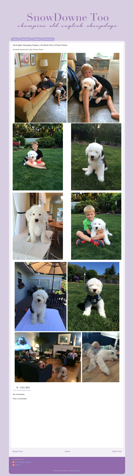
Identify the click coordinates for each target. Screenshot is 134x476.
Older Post (116, 451)
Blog (28, 390)
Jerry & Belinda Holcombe (23, 462)
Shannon (17, 465)
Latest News (25, 39)
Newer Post (18, 451)
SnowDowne (48, 39)
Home (15, 39)
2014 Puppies (22, 390)
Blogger (78, 470)
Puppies (37, 39)
